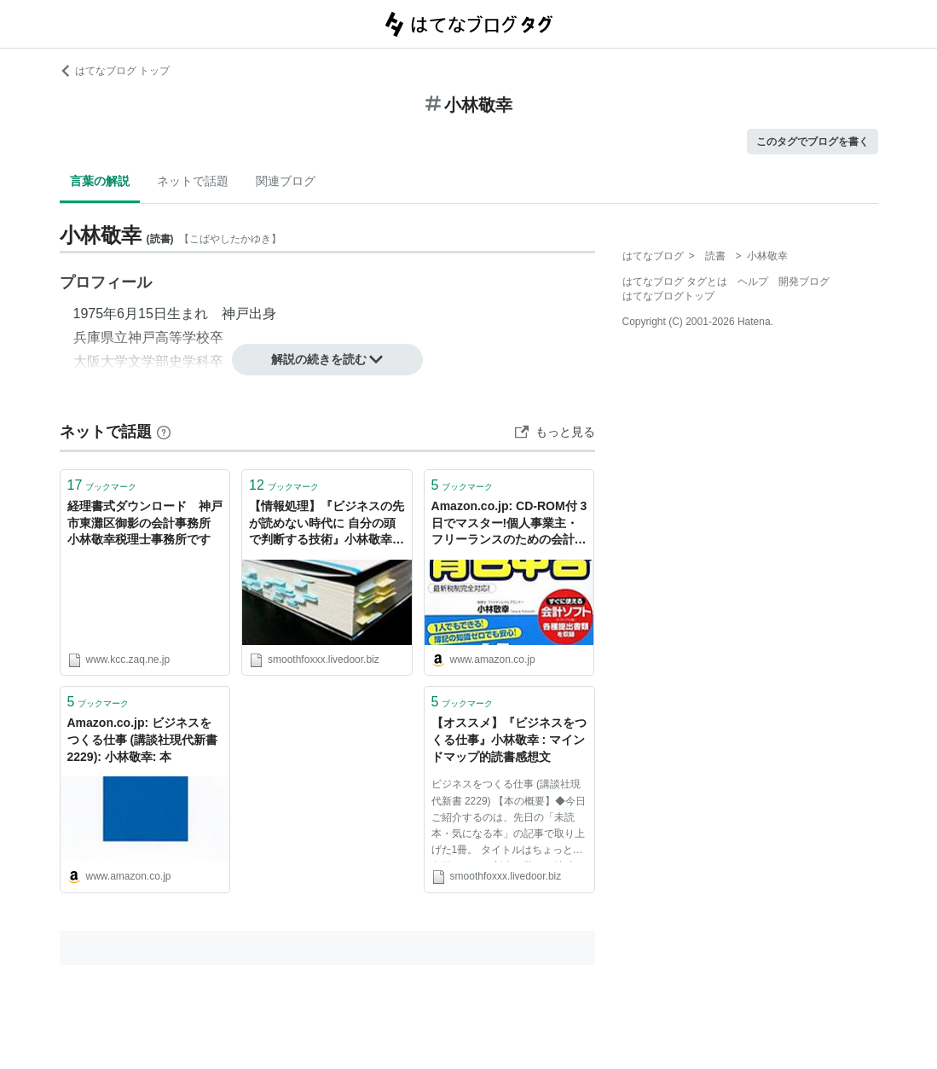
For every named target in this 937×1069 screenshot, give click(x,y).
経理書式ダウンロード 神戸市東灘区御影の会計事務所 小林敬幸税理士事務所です (145, 522)
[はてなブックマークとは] (164, 431)
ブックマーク (102, 485)
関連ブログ (285, 181)
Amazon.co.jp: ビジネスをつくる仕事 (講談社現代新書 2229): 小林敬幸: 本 (142, 739)
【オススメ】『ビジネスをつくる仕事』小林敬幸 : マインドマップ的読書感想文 (509, 739)
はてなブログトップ (668, 296)
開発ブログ (804, 282)
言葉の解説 (100, 181)
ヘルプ (752, 282)
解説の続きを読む (327, 359)
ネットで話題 (192, 181)
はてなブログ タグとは (674, 282)
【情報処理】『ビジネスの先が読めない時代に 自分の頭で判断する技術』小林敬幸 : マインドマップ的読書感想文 (326, 524)
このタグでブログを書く (812, 142)
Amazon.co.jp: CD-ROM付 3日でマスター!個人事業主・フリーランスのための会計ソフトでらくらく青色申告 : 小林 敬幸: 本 (509, 524)
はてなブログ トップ (115, 71)
